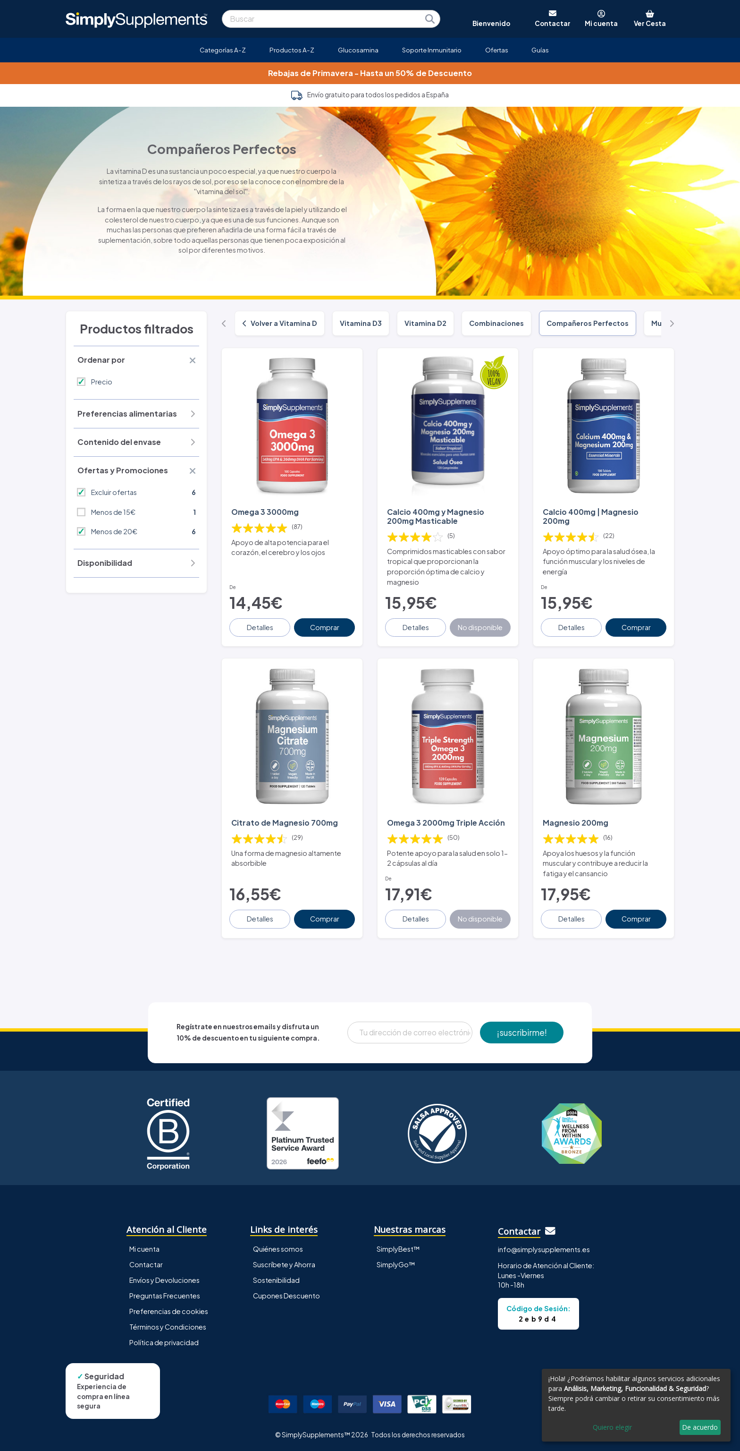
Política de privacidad (164, 1342)
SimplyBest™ (398, 1249)
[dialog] (636, 1405)
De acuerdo (700, 1427)
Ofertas (496, 50)
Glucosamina (358, 50)
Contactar (146, 1264)
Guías (540, 50)
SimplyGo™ (396, 1264)
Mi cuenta (144, 1249)
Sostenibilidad (276, 1280)
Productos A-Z (291, 50)
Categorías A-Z (223, 50)
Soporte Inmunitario (432, 50)
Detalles (260, 627)
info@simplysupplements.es (544, 1249)
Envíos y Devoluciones (164, 1280)
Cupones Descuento (286, 1295)
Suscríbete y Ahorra (284, 1264)
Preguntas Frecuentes (164, 1295)
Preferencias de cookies (168, 1311)
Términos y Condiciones (167, 1327)
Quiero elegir (612, 1427)
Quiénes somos (278, 1249)
